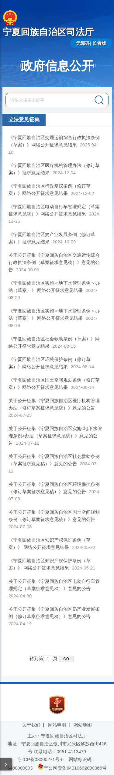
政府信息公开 (57, 65)
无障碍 (83, 43)
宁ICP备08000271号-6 (41, 759)
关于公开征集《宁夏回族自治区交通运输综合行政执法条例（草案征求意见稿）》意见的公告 (54, 262)
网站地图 (83, 724)
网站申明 (57, 724)
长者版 (99, 43)
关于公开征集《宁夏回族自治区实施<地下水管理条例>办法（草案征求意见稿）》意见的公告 (55, 436)
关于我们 (31, 724)
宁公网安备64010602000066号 (72, 767)
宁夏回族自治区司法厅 (48, 32)
